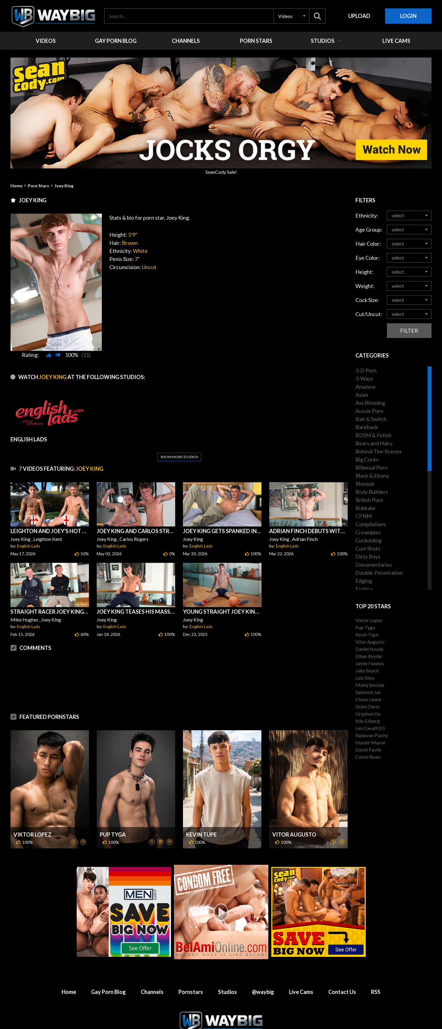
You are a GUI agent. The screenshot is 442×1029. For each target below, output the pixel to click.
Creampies (368, 532)
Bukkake (365, 508)
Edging (363, 580)
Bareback (366, 427)
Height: (364, 271)
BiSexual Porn (371, 467)
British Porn (369, 500)
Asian (361, 394)
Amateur (365, 386)
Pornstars (190, 953)
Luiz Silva (364, 678)
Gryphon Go (368, 713)
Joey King (64, 185)
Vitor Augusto (294, 796)
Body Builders (371, 491)
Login (408, 16)
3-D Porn (366, 370)
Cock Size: (367, 300)
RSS (375, 953)
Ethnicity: (366, 215)
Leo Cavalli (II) (370, 728)
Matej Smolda (369, 685)
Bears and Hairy (374, 443)
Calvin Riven (368, 757)
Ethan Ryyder (369, 656)
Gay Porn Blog (108, 953)
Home (16, 185)
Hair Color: (368, 243)
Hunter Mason (370, 742)
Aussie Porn (369, 411)
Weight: (365, 286)
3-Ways (364, 378)
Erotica (364, 589)
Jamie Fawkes (369, 663)
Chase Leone (368, 699)
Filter (409, 330)
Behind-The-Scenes (378, 451)
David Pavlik (368, 749)
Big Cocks (367, 459)
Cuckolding (368, 540)
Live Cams (301, 953)
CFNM (363, 516)
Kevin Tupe (201, 796)
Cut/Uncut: (368, 314)
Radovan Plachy (371, 735)
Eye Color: (367, 257)
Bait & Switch (371, 419)
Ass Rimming (370, 402)
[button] (291, 16)
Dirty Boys (367, 556)
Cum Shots (367, 548)
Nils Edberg (367, 721)
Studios (227, 953)
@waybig (263, 953)
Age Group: (368, 229)
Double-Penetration (379, 572)
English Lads (28, 531)
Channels (152, 953)
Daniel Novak (369, 649)
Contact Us (342, 953)
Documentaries (373, 564)
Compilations (370, 524)
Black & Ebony (372, 475)
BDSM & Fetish (373, 435)
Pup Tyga (113, 796)
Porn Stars (38, 185)
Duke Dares (367, 706)
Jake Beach (367, 670)
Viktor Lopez (32, 796)
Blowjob (365, 483)
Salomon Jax (368, 692)
